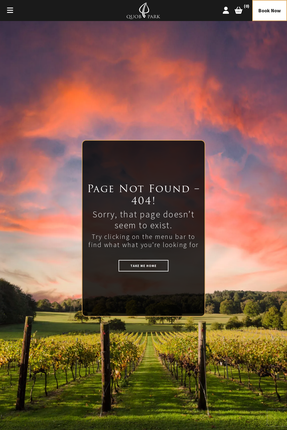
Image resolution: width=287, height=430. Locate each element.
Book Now (269, 10)
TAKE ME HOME (143, 266)
